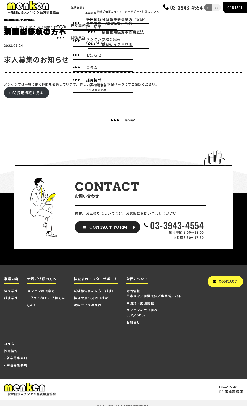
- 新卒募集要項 (15, 357)
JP (208, 8)
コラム (9, 343)
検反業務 (11, 290)
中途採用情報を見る (26, 92)
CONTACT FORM (108, 227)
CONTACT (235, 8)
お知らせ (25, 27)
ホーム (9, 27)
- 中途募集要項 (15, 365)
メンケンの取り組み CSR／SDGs (142, 312)
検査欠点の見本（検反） (93, 297)
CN (216, 8)
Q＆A (31, 305)
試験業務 (11, 297)
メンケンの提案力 (41, 290)
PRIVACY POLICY (228, 386)
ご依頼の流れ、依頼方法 (46, 297)
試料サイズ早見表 (87, 305)
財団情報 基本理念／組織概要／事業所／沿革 (153, 293)
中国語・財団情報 (140, 303)
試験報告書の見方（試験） (94, 290)
